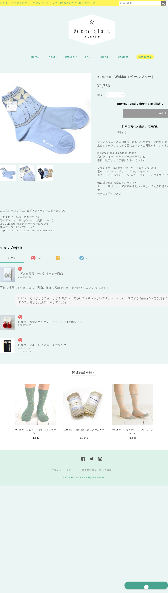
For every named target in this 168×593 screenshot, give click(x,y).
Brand (104, 58)
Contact (123, 58)
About (53, 58)
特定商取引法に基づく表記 (97, 471)
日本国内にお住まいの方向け (140, 127)
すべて (12, 259)
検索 (163, 3)
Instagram (145, 58)
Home (35, 58)
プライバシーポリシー (63, 471)
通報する (122, 134)
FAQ (87, 58)
